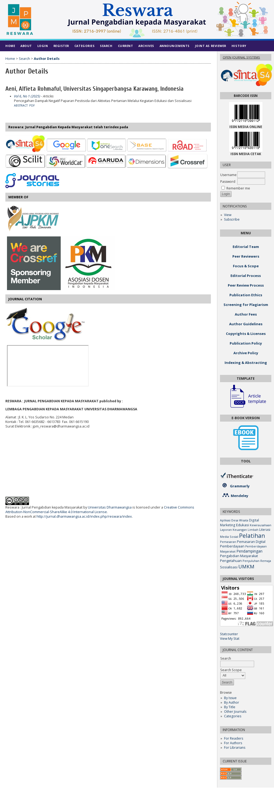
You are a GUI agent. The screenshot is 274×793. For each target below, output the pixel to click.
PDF (32, 105)
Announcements (175, 46)
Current (125, 46)
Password (227, 181)
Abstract (21, 105)
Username (228, 175)
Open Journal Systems (241, 57)
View (227, 215)
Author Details (47, 58)
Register (61, 46)
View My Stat (229, 638)
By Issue (230, 698)
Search (106, 46)
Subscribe (232, 219)
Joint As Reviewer (210, 46)
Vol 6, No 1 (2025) (27, 96)
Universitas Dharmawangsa (110, 507)
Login (42, 46)
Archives (146, 46)
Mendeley (239, 495)
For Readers (233, 738)
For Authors (233, 743)
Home (10, 46)
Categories (232, 716)
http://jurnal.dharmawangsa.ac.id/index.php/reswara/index (84, 516)
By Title (229, 707)
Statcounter (229, 634)
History (239, 46)
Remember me (238, 188)
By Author (231, 702)
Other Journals (235, 711)
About (26, 46)
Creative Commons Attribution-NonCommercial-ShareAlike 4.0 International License (99, 509)
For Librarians (234, 747)
